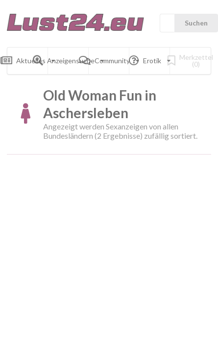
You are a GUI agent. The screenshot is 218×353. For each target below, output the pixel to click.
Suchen (196, 23)
